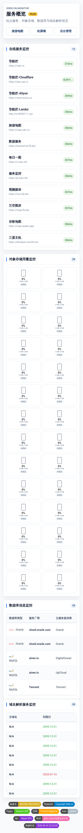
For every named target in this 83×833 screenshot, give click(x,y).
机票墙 (41, 31)
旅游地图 (17, 31)
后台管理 (65, 31)
